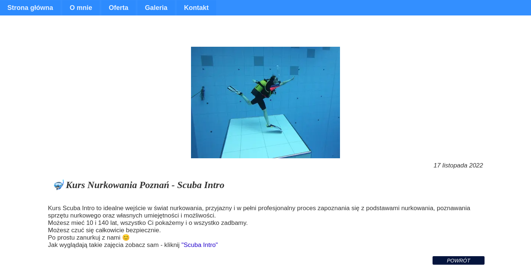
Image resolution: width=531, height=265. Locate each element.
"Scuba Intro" (199, 244)
